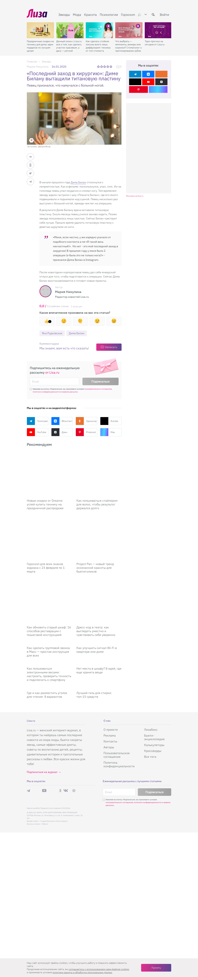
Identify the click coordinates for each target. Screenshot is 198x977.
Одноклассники (86, 421)
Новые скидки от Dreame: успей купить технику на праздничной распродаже (45, 489)
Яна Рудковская (52, 333)
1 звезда (98, 66)
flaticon (45, 779)
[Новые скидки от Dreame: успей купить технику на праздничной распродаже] (49, 466)
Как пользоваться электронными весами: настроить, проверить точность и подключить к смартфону (49, 629)
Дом (141, 14)
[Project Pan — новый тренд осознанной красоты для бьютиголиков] (99, 514)
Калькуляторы (154, 700)
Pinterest (86, 432)
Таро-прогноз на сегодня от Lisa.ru (154, 43)
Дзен (59, 432)
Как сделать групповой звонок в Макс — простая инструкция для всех (48, 606)
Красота (90, 14)
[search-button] (153, 14)
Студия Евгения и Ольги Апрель (54, 776)
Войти (164, 14)
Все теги (150, 711)
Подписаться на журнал (42, 727)
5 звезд (111, 66)
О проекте (111, 684)
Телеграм (37, 421)
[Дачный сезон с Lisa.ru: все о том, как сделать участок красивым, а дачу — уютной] (70, 30)
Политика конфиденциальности (119, 719)
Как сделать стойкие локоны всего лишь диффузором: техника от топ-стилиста (98, 46)
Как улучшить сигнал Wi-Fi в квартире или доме (96, 604)
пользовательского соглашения (98, 389)
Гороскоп (128, 14)
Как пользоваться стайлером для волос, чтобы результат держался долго (97, 489)
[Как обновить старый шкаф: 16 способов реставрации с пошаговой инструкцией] (49, 563)
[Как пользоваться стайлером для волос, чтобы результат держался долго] (99, 466)
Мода (77, 14)
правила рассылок (70, 392)
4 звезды (108, 66)
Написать (111, 347)
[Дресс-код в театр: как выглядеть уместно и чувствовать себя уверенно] (99, 563)
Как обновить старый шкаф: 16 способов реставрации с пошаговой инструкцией (49, 586)
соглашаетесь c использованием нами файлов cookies (99, 969)
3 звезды (105, 66)
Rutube (109, 421)
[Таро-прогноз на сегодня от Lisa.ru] (158, 30)
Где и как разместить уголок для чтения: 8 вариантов (47, 649)
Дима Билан (78, 182)
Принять (156, 967)
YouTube (36, 432)
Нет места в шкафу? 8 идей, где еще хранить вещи (98, 625)
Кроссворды (152, 706)
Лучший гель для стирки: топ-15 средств (94, 649)
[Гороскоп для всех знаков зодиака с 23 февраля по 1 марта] (49, 514)
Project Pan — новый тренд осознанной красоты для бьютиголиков (95, 537)
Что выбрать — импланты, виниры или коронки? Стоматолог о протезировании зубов (128, 46)
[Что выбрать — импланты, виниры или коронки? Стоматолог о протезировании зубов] (128, 30)
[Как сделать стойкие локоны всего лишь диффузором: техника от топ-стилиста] (99, 30)
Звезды (64, 14)
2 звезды (101, 66)
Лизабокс (151, 684)
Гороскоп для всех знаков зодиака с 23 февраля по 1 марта (46, 537)
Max (107, 432)
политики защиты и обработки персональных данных (82, 972)
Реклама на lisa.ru (134, 196)
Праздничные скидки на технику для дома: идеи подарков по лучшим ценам (40, 46)
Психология (109, 14)
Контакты (110, 696)
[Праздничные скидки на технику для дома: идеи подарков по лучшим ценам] (40, 30)
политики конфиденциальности (46, 392)
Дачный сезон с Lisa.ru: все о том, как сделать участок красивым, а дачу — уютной (69, 46)
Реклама (110, 690)
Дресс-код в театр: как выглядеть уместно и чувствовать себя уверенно (95, 586)
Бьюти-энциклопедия (154, 692)
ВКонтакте (62, 421)
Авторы (109, 702)
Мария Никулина (38, 66)
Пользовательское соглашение (117, 710)
